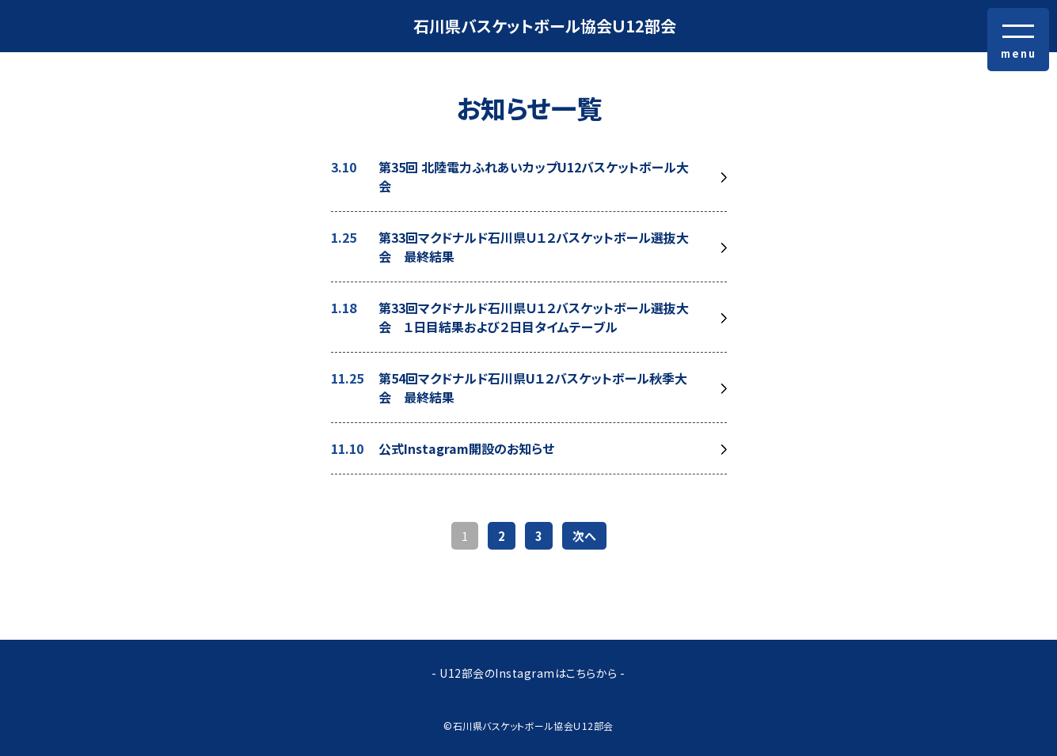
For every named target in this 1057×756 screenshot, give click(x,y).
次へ (584, 535)
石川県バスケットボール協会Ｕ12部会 (544, 25)
